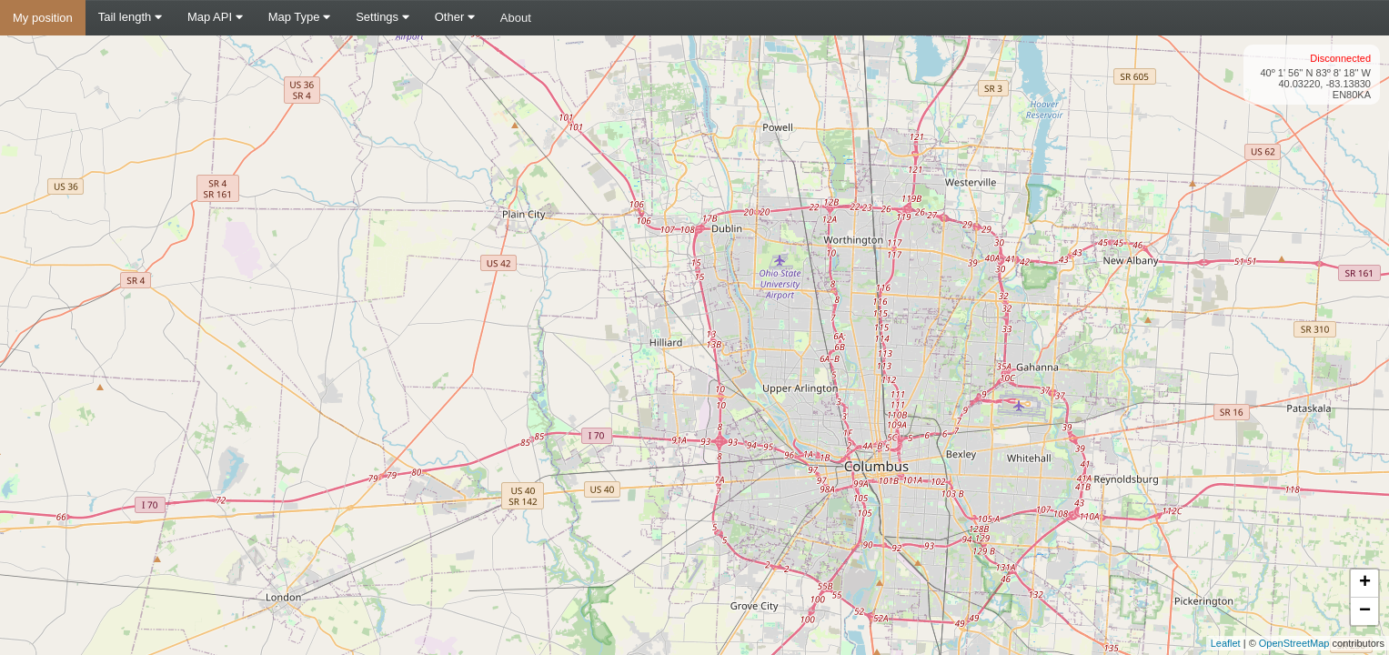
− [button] (1365, 611)
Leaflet (1226, 643)
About (515, 18)
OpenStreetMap (1294, 643)
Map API (215, 17)
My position (43, 18)
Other (455, 17)
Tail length (130, 17)
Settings (382, 17)
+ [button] (1365, 583)
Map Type (299, 17)
